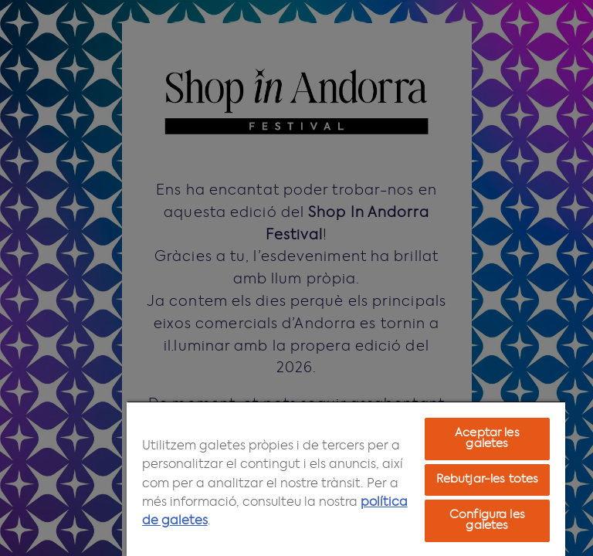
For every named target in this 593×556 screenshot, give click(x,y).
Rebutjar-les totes (487, 479)
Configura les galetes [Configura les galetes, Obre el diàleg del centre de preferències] (487, 521)
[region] (346, 478)
